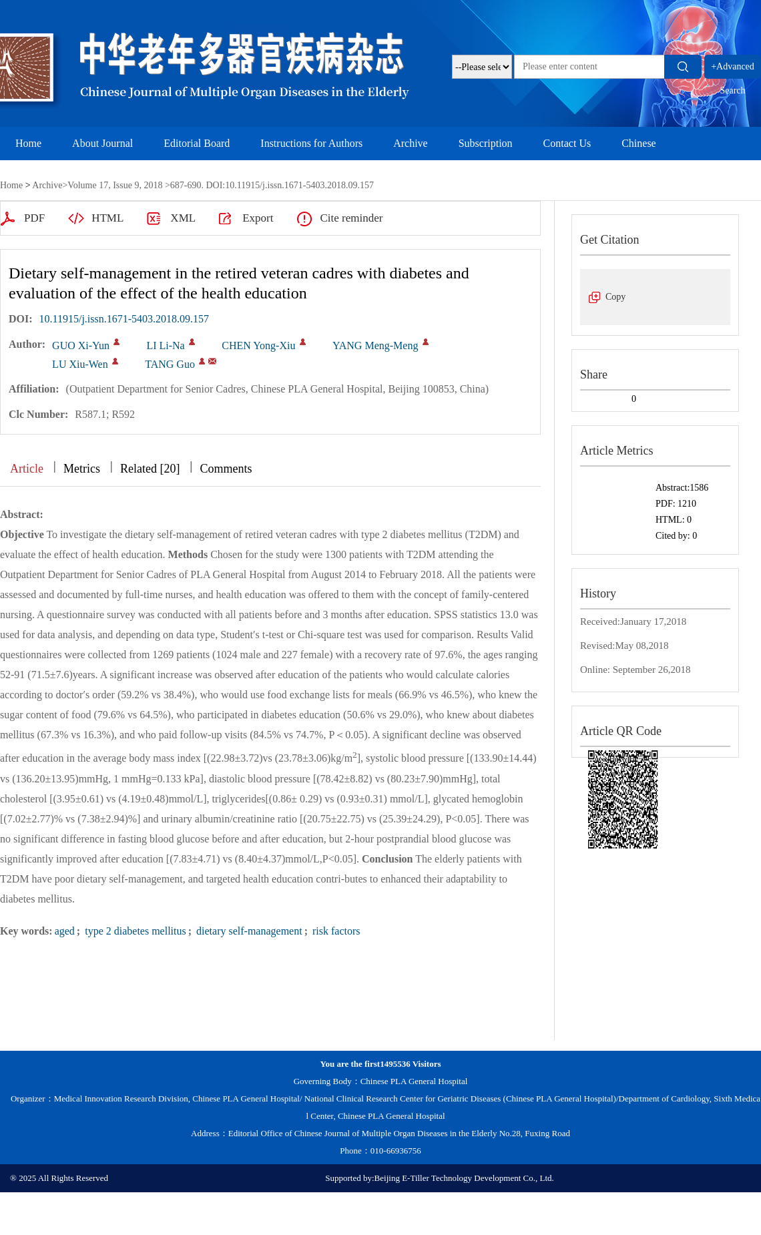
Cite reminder (351, 218)
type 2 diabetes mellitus (134, 931)
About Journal (102, 143)
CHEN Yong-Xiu (258, 345)
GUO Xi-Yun (80, 345)
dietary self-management (248, 931)
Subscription (486, 143)
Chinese (638, 143)
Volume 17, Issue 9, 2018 (114, 185)
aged (65, 931)
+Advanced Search (732, 70)
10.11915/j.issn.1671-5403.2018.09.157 (124, 318)
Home (28, 143)
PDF (34, 218)
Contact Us (567, 143)
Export (257, 218)
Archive (410, 143)
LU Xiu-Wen (80, 364)
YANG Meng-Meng (375, 345)
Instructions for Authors (311, 143)
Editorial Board (197, 143)
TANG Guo (170, 364)
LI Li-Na (165, 345)
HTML (107, 218)
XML (183, 218)
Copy (615, 297)
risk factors (335, 931)
